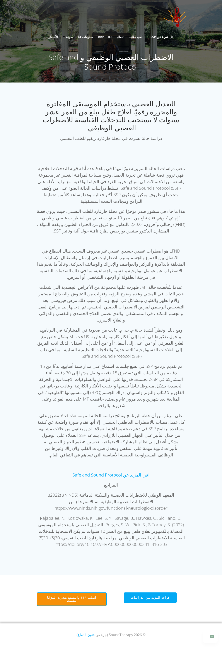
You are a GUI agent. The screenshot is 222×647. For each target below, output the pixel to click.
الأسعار (53, 37)
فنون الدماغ (86, 635)
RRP (101, 37)
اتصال (120, 37)
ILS (110, 37)
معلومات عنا (86, 37)
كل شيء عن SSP (160, 37)
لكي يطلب (135, 37)
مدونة (67, 37)
